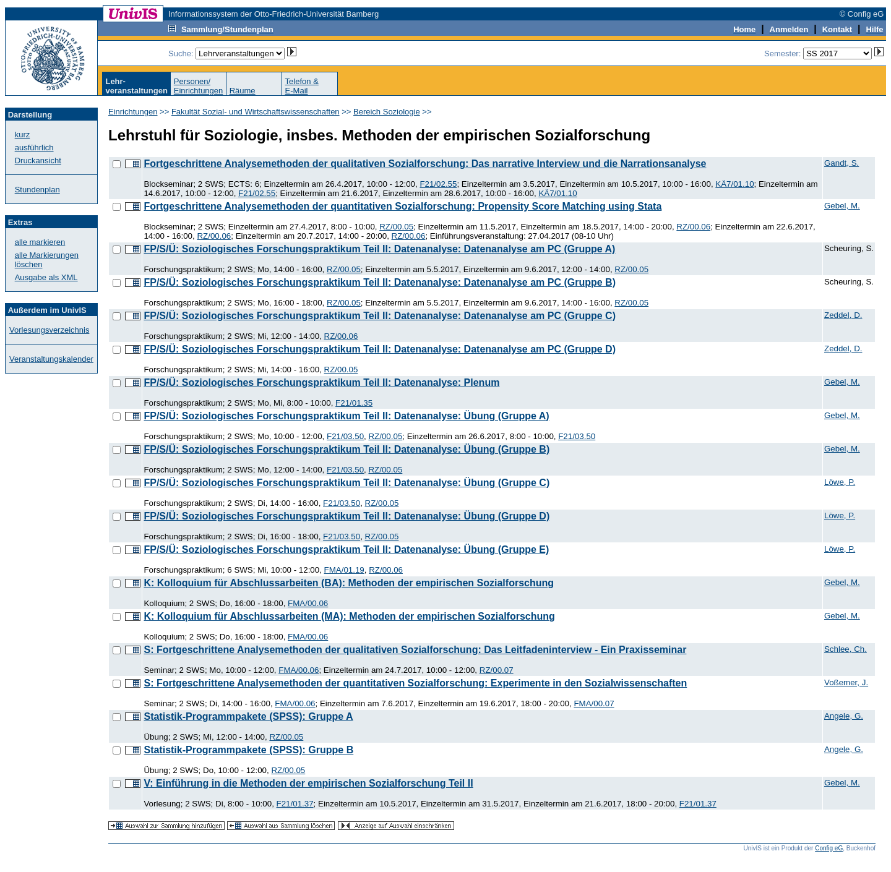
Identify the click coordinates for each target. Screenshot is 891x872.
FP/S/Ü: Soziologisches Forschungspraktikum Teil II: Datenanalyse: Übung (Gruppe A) (346, 416)
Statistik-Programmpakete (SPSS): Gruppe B (248, 750)
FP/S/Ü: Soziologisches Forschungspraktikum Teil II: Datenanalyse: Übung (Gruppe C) (346, 482)
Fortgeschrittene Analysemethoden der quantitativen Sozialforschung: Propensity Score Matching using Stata (402, 206)
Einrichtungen (133, 111)
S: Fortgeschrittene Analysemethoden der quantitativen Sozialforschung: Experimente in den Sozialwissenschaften (415, 683)
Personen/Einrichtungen (198, 86)
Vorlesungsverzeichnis (49, 330)
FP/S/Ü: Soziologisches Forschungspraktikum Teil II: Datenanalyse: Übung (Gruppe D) (346, 516)
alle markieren (40, 242)
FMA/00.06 (308, 603)
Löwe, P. (839, 482)
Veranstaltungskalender (51, 359)
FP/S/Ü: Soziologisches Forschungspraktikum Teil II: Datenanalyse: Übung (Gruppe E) (346, 549)
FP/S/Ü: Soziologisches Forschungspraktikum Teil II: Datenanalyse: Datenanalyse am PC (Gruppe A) (379, 249)
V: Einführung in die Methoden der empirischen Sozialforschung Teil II (308, 783)
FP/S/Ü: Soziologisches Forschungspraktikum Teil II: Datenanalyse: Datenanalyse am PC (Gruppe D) (380, 349)
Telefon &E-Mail (302, 86)
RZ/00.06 (693, 226)
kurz (22, 134)
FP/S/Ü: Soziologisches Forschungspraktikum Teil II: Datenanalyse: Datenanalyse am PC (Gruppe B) (380, 282)
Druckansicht (38, 160)
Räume (243, 90)
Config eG (829, 848)
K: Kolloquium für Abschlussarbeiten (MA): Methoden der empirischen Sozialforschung (349, 616)
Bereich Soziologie (386, 111)
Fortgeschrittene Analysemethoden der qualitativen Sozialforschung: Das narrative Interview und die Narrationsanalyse (425, 163)
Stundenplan (37, 189)
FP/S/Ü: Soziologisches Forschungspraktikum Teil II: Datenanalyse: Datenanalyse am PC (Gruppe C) (380, 315)
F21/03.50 (345, 436)
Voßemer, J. (846, 682)
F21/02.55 (438, 184)
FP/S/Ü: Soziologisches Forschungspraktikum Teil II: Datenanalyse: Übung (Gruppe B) (346, 449)
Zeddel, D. (843, 315)
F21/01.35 (353, 403)
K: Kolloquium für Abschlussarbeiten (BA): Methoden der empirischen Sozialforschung (349, 583)
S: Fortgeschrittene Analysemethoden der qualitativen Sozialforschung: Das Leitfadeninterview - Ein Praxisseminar (415, 649)
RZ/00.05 (396, 226)
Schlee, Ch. (845, 649)
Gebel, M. (842, 205)
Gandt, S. (841, 163)
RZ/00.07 (497, 670)
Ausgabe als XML (46, 277)
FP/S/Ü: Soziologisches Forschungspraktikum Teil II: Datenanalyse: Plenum (321, 382)
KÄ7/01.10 (734, 184)
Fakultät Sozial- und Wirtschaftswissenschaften (255, 111)
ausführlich (34, 147)
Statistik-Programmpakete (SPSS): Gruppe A (248, 716)
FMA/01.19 (344, 570)
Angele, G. (843, 715)
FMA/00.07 (594, 703)
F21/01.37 (295, 803)
